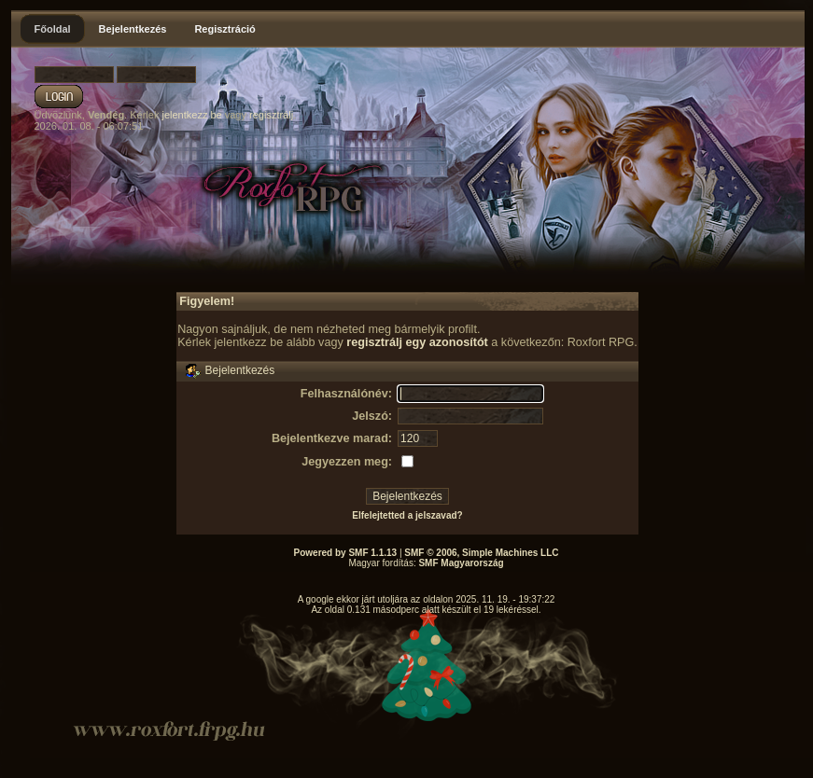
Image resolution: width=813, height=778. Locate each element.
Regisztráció (224, 29)
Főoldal (53, 29)
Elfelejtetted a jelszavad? (407, 515)
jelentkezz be (191, 114)
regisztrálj (271, 114)
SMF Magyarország (460, 563)
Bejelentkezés (133, 29)
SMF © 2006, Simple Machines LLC (481, 553)
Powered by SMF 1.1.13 (346, 553)
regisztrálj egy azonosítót (417, 342)
